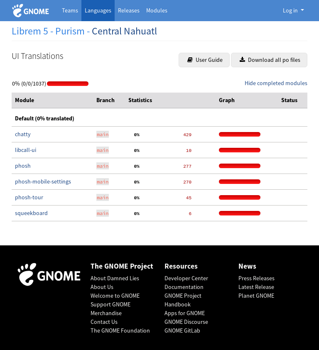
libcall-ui (25, 150)
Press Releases (256, 278)
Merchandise (106, 313)
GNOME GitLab (182, 330)
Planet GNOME (256, 295)
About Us (102, 287)
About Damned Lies (115, 278)
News (247, 266)
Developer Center (186, 278)
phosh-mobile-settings (43, 181)
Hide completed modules (276, 83)
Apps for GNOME (184, 313)
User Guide (205, 60)
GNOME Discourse (186, 322)
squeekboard (31, 213)
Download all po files (270, 60)
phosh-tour (29, 197)
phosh (23, 165)
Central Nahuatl (124, 30)
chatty (23, 134)
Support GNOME (110, 304)
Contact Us (104, 322)
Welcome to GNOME (115, 295)
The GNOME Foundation (120, 330)
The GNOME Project (122, 266)
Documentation (184, 287)
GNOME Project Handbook (182, 300)
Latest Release (256, 287)
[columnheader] (52, 100)
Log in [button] (291, 10)
